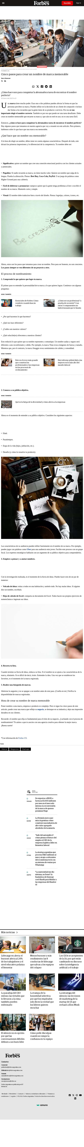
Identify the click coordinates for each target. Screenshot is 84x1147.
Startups (25, 749)
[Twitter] (73, 1095)
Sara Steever (6, 78)
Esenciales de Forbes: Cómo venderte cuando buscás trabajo (26, 303)
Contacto (21, 1094)
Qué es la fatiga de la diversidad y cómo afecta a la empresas (40, 402)
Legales (13, 1096)
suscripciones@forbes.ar (8, 1081)
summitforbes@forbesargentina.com (12, 1076)
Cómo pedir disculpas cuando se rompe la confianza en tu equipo (41, 1036)
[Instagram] (77, 1095)
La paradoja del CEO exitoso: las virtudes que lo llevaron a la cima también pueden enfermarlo (12, 999)
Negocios (14, 749)
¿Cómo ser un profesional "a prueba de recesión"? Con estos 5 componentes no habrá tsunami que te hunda (69, 304)
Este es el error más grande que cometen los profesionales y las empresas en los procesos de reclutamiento (27, 365)
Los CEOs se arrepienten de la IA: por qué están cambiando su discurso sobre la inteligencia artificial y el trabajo (71, 962)
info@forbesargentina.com (14, 1070)
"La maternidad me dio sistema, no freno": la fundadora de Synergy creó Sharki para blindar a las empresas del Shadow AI (46, 878)
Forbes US (22, 738)
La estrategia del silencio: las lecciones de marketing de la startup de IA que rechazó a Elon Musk (69, 999)
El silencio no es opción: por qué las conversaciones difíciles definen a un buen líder (12, 1037)
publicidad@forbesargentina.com (11, 1067)
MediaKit (4, 1094)
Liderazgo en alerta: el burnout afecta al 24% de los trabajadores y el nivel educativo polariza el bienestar (12, 962)
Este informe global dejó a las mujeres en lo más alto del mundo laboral (70, 362)
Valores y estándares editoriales (36, 1094)
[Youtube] (80, 1095)
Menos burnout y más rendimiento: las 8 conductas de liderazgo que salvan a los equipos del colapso (42, 962)
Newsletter (12, 1094)
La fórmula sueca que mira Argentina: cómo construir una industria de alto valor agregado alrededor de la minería (46, 823)
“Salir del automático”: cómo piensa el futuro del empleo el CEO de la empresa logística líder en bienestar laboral (46, 840)
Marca (4, 749)
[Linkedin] (75, 1098)
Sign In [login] (78, 3)
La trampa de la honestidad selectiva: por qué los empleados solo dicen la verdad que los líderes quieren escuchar (42, 1000)
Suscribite (67, 3)
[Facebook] (70, 1095)
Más (44, 791)
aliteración (19, 176)
